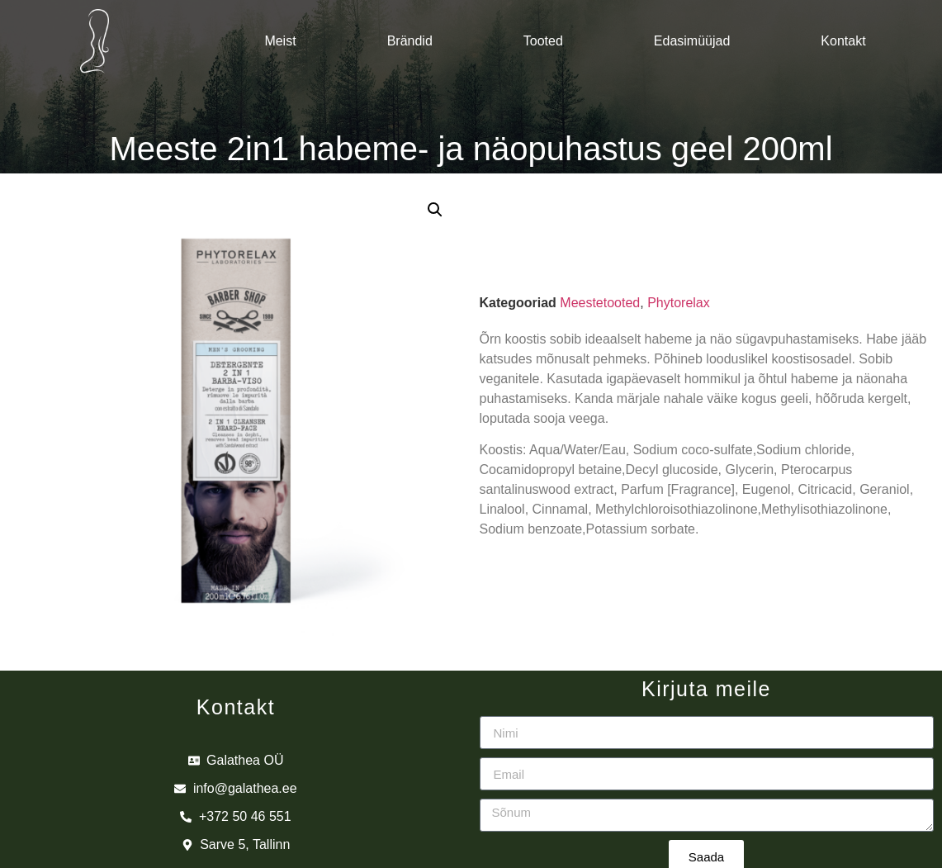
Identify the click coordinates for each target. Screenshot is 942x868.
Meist (280, 41)
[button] (435, 210)
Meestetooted (600, 303)
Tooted (543, 41)
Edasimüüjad (692, 41)
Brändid (410, 41)
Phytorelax (678, 303)
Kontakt (843, 41)
